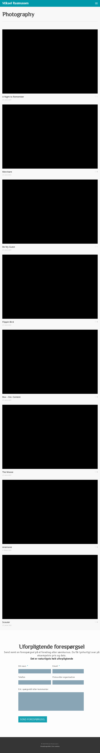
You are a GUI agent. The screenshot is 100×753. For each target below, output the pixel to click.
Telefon (21, 677)
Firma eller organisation (63, 677)
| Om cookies (55, 746)
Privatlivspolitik (45, 746)
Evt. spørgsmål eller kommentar (33, 689)
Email (56, 666)
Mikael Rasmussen (15, 3)
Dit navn (23, 666)
